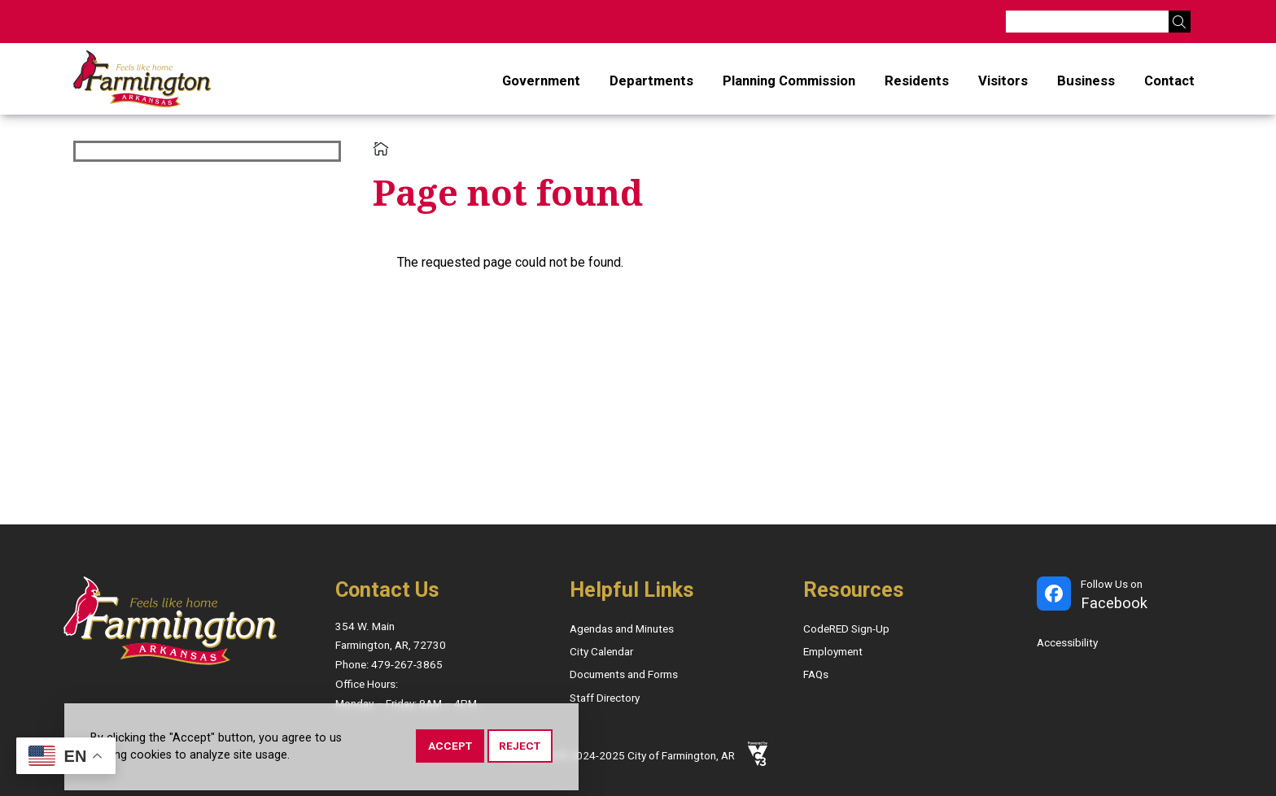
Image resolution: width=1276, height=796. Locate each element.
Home (381, 149)
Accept (450, 748)
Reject (519, 748)
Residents (917, 80)
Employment (833, 651)
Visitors (1003, 80)
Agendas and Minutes (622, 628)
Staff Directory (605, 697)
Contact (1169, 80)
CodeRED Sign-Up (846, 628)
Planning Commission (789, 80)
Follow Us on (1114, 595)
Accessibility (1067, 642)
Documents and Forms (624, 674)
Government (541, 80)
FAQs (815, 674)
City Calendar (601, 651)
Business (1086, 80)
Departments (651, 80)
